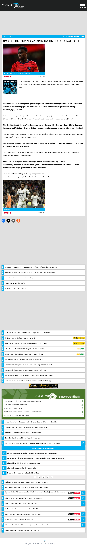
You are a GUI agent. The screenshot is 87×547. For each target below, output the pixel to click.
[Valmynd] (82, 5)
